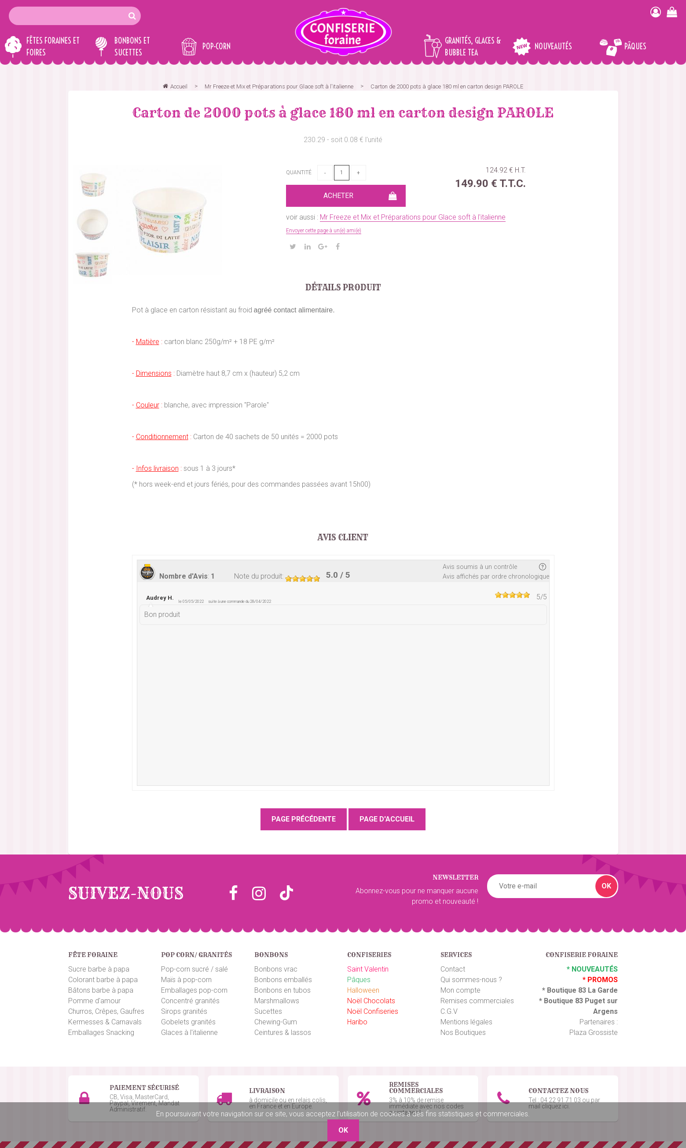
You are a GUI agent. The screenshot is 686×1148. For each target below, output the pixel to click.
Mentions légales (466, 1022)
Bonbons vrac (275, 969)
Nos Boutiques (463, 1032)
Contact (452, 969)
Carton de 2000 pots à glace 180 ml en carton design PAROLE (343, 112)
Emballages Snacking (101, 1032)
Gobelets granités (188, 1022)
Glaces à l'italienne (189, 1032)
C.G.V (449, 1011)
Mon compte (460, 990)
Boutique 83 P (567, 1001)
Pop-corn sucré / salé (194, 969)
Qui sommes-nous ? (471, 980)
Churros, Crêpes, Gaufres (106, 1011)
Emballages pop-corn (194, 990)
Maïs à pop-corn (186, 980)
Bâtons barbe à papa (100, 990)
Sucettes (268, 1011)
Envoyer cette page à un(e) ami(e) (323, 230)
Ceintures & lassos (282, 1032)
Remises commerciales (477, 1001)
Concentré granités (190, 1001)
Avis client (343, 538)
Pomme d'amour (94, 1001)
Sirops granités (184, 1011)
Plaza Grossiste (593, 1032)
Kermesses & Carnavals (105, 1022)
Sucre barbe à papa (98, 969)
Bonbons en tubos (282, 990)
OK (606, 886)
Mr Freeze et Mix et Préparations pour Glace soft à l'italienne (413, 217)
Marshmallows (276, 1001)
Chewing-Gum (275, 1022)
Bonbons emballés (283, 980)
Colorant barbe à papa (103, 980)
